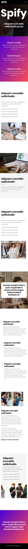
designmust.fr (17, 545)
